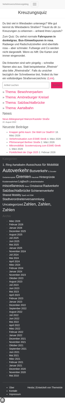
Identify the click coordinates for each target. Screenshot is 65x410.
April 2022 (14, 325)
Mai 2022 (14, 322)
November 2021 (17, 342)
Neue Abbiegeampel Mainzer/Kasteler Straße (26, 119)
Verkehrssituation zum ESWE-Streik (27, 139)
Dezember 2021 (17, 338)
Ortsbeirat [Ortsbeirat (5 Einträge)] (36, 186)
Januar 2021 (15, 365)
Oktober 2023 (16, 278)
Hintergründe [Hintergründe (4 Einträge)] (47, 176)
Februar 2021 (16, 362)
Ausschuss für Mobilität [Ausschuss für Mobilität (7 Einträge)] (42, 164)
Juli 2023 (14, 285)
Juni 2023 (14, 288)
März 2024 (14, 264)
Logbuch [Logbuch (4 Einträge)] (23, 181)
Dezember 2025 (17, 231)
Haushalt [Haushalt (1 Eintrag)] (34, 177)
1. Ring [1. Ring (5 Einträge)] (7, 164)
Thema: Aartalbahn (19, 108)
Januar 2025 (15, 248)
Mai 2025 (14, 244)
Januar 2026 (15, 227)
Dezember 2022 (17, 305)
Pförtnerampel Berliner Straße (24, 142)
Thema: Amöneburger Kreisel (27, 97)
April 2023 (14, 295)
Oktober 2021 (16, 345)
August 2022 (15, 311)
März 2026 (14, 221)
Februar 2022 (16, 332)
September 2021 (18, 348)
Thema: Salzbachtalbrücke (25, 102)
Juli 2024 (14, 254)
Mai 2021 (14, 355)
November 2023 (17, 275)
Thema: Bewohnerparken (24, 92)
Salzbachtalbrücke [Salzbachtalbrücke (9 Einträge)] (16, 190)
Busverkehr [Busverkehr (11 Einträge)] (39, 171)
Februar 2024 (16, 268)
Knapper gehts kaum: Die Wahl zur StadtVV (32, 132)
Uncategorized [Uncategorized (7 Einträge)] (13, 204)
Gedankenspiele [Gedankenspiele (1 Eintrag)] (9, 177)
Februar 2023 (16, 298)
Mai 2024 (14, 258)
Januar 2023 (15, 301)
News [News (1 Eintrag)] (27, 186)
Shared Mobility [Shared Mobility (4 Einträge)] (12, 194)
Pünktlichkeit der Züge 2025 (23, 152)
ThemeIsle (57, 387)
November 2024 (17, 251)
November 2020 (17, 372)
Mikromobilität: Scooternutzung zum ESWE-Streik (35, 145)
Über (11, 387)
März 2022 (14, 328)
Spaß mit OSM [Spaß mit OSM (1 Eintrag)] (27, 195)
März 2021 (14, 358)
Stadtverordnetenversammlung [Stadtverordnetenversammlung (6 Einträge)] (23, 199)
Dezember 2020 (17, 369)
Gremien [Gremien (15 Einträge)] (23, 176)
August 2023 (15, 281)
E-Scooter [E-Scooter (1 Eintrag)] (52, 171)
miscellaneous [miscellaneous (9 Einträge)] (13, 186)
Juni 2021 (14, 352)
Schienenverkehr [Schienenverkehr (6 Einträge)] (42, 190)
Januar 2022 (15, 335)
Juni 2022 (14, 318)
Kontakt (13, 391)
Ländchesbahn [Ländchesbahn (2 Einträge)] (36, 181)
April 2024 (14, 261)
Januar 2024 (15, 271)
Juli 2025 (14, 238)
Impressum (15, 394)
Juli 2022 (14, 315)
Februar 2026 (16, 224)
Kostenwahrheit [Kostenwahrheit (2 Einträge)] (10, 181)
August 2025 (15, 234)
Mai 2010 (14, 375)
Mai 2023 (14, 291)
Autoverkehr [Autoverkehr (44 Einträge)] (16, 170)
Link (50, 78)
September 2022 (18, 308)
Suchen (57, 85)
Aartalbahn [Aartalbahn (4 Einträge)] (18, 164)
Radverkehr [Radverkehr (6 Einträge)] (51, 186)
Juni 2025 (14, 241)
